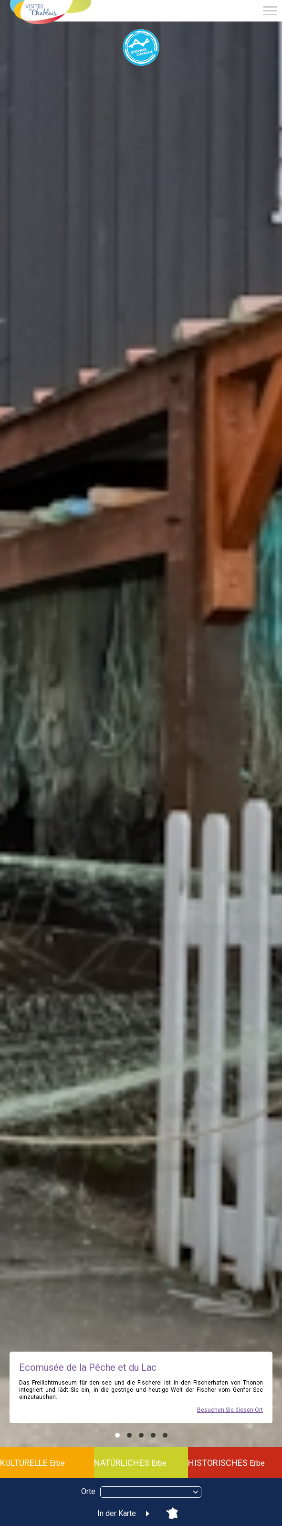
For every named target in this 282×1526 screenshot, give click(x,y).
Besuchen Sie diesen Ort (230, 1410)
